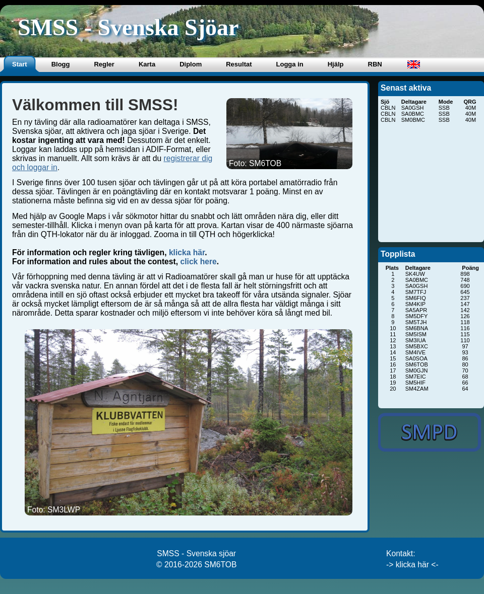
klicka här (187, 252)
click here (198, 261)
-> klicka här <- (412, 564)
